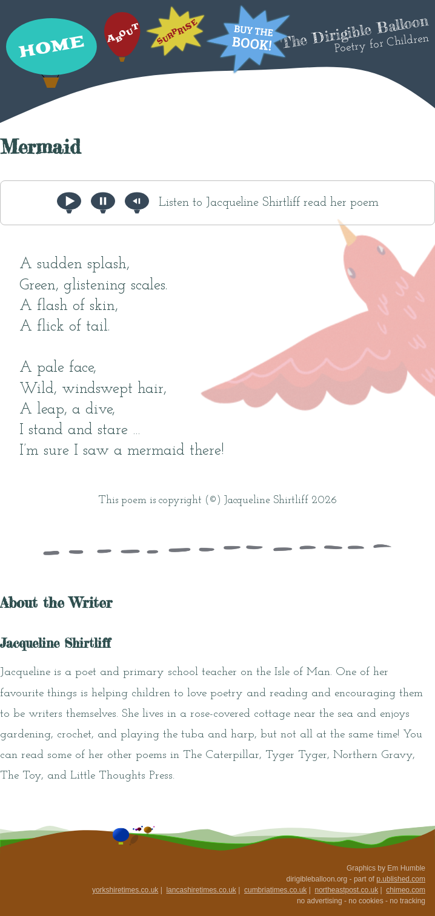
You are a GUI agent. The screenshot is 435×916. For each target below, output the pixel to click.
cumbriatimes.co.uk (275, 890)
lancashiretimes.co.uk (201, 890)
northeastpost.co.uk (346, 890)
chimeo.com (405, 890)
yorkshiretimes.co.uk (125, 890)
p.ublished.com (400, 879)
